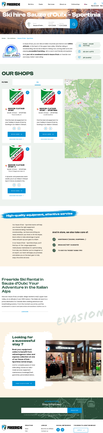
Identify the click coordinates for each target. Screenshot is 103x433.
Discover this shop (15, 139)
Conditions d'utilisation (67, 415)
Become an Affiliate (47, 429)
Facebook (58, 430)
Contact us (44, 431)
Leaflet (86, 157)
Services (51, 4)
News (26, 429)
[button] (78, 103)
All (37, 82)
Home (4, 38)
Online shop (75, 4)
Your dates (51, 22)
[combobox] (39, 25)
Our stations (11, 38)
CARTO (100, 157)
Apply (80, 430)
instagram (62, 430)
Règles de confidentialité (51, 415)
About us (63, 4)
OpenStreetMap (91, 157)
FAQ (26, 431)
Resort (34, 23)
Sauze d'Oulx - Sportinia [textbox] (39, 25)
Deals (41, 4)
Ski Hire (31, 4)
